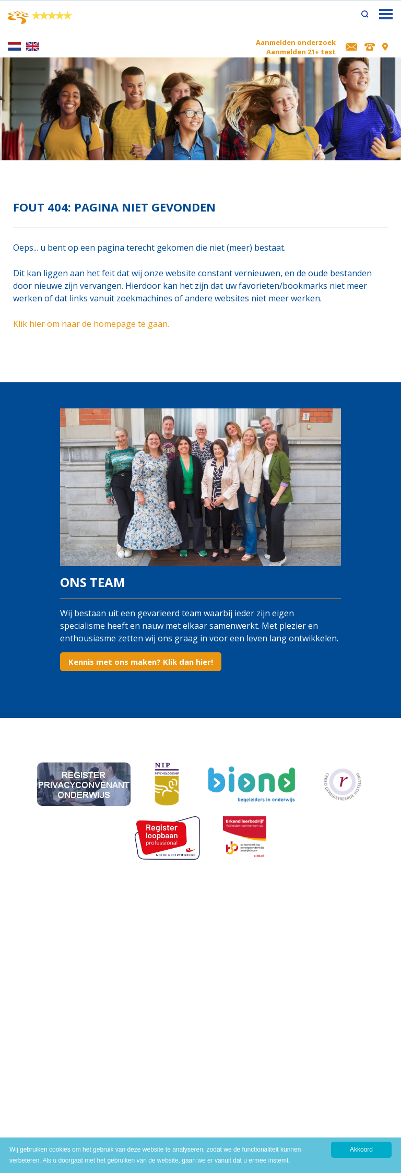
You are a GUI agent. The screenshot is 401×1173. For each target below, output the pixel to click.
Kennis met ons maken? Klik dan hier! (140, 661)
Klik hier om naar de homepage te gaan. (91, 324)
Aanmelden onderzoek (296, 42)
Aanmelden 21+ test (301, 51)
